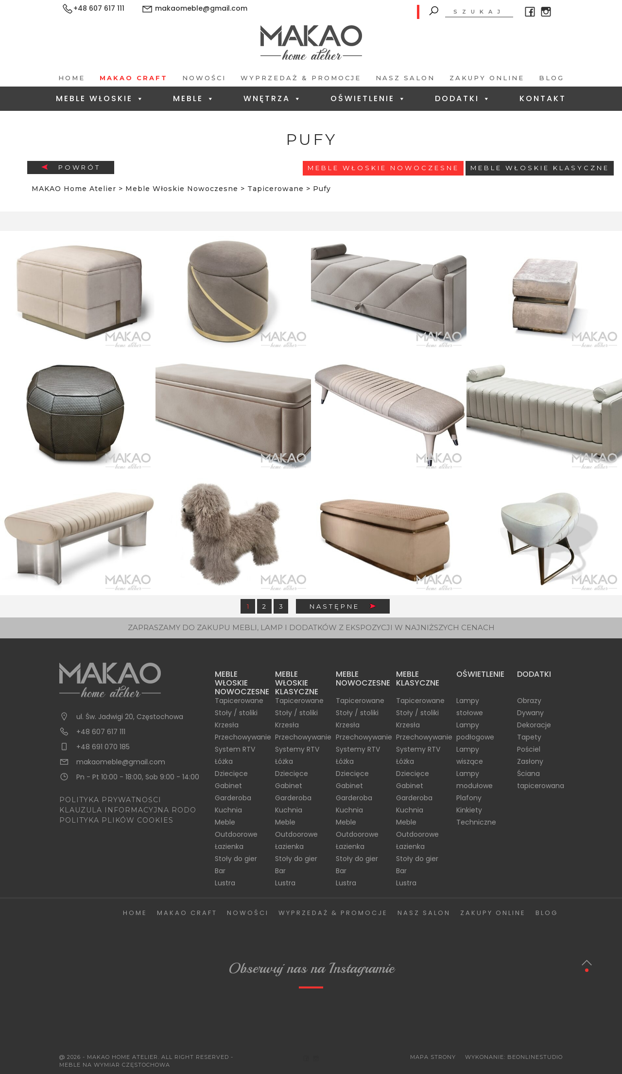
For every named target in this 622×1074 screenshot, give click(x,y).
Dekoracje (534, 725)
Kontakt (542, 98)
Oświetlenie (368, 98)
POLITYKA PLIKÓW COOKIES (116, 820)
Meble (194, 98)
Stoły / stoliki (236, 713)
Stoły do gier (236, 858)
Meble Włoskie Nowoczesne (383, 168)
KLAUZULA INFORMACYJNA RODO (127, 810)
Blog (551, 78)
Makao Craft (134, 78)
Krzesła (227, 725)
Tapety (529, 737)
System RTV (235, 749)
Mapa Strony (433, 1057)
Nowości (204, 78)
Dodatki (463, 98)
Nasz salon (405, 78)
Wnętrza (272, 98)
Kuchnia (228, 810)
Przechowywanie (243, 737)
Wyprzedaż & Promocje (301, 78)
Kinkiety (469, 810)
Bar (220, 871)
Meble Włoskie (100, 98)
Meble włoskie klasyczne (539, 168)
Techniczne (476, 822)
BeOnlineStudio (535, 1057)
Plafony (469, 798)
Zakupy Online (486, 78)
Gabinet (228, 786)
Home (71, 78)
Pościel (528, 749)
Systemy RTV (297, 749)
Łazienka (229, 846)
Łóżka (224, 761)
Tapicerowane (239, 700)
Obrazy (529, 700)
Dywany (530, 713)
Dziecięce (231, 773)
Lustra (225, 883)
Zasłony (530, 761)
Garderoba (233, 798)
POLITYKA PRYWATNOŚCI (110, 799)
